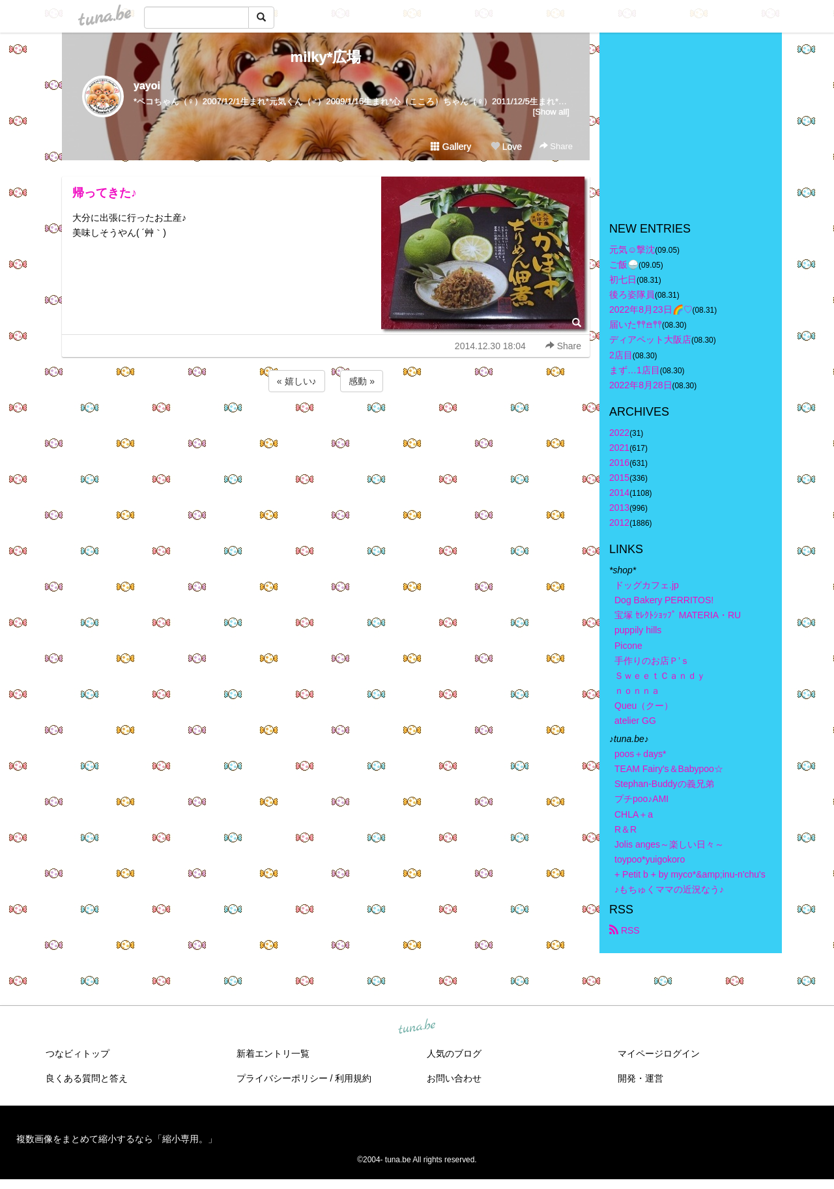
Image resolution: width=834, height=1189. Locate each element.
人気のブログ (454, 1053)
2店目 (621, 355)
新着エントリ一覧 (273, 1053)
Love (506, 146)
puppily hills (642, 630)
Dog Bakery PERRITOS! (663, 600)
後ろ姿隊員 (632, 294)
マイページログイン (659, 1053)
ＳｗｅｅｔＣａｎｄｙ (660, 675)
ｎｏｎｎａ (637, 690)
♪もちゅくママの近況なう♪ (669, 889)
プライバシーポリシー (282, 1078)
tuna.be (416, 1027)
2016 (619, 462)
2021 (619, 447)
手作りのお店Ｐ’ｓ (651, 660)
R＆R (625, 829)
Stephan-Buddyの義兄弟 (664, 784)
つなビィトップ (77, 1053)
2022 (619, 432)
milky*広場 (326, 57)
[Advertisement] (326, 430)
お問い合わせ (454, 1078)
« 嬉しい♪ (297, 381)
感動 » (362, 381)
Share (556, 146)
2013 (619, 507)
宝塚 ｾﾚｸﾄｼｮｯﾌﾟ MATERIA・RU (677, 615)
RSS (624, 930)
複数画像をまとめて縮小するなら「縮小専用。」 (116, 1139)
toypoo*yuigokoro (649, 859)
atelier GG (635, 720)
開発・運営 (640, 1078)
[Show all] (551, 112)
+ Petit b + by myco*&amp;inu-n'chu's (690, 874)
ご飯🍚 (624, 264)
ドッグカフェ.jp (646, 585)
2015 (619, 477)
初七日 (623, 279)
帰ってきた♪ (104, 192)
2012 (619, 522)
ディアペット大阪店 (650, 339)
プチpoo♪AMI (641, 799)
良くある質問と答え (87, 1078)
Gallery (451, 146)
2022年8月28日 (640, 385)
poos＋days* (640, 754)
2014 (619, 492)
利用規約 (353, 1078)
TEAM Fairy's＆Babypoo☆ (668, 769)
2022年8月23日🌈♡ (651, 309)
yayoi (147, 85)
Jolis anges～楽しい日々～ (669, 844)
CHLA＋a (633, 814)
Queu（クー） (643, 705)
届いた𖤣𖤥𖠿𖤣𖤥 (635, 324)
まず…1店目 (634, 370)
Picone (628, 645)
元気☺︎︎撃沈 (632, 249)
